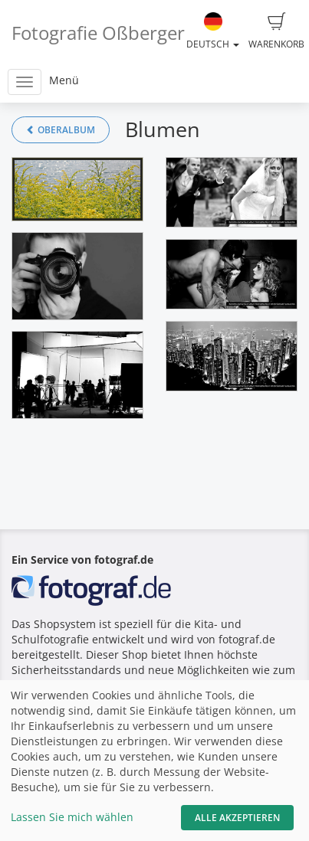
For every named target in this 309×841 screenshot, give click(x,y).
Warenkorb (276, 31)
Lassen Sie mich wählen (72, 817)
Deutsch (212, 31)
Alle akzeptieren (237, 817)
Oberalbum (60, 129)
